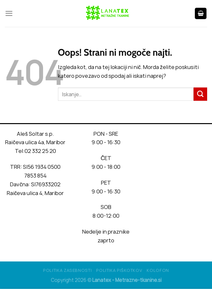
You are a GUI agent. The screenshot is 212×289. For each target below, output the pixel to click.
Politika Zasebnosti (67, 270)
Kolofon (158, 270)
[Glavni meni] (9, 13)
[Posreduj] (200, 94)
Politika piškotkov (119, 270)
